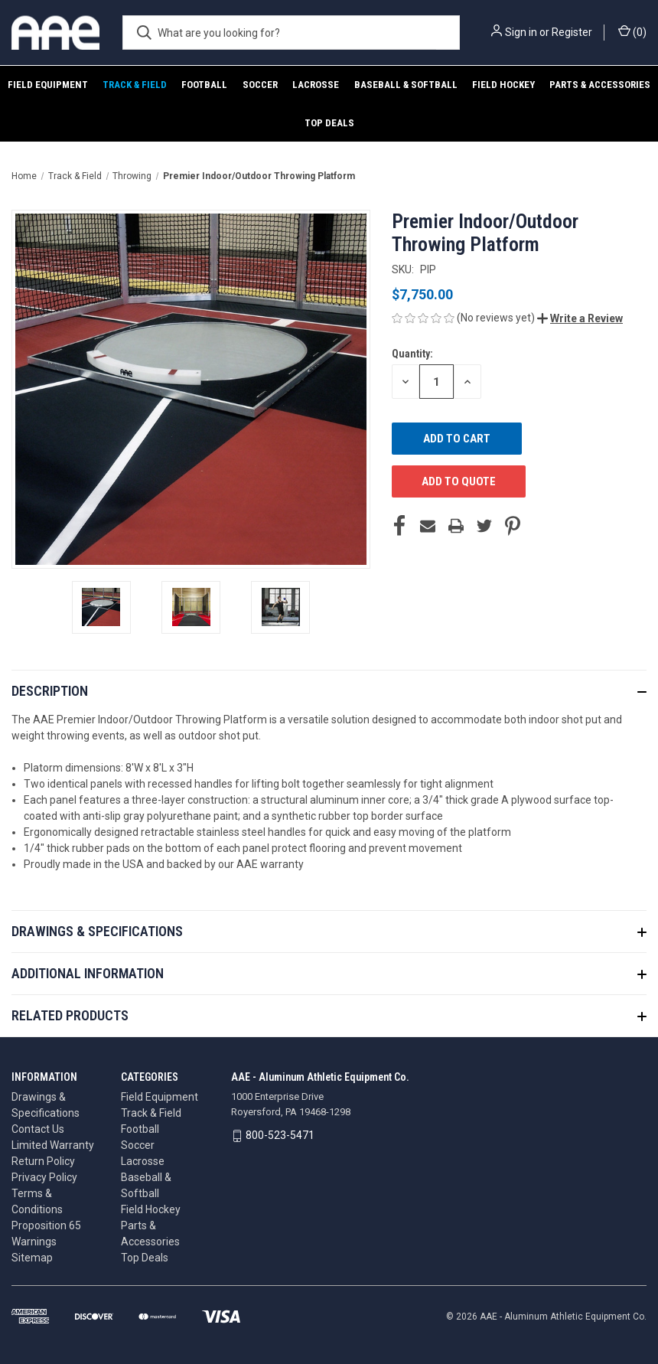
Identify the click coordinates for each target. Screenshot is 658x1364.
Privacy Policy (44, 1177)
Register (572, 32)
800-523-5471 (280, 1135)
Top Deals (329, 123)
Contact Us (37, 1129)
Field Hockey (503, 84)
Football (204, 84)
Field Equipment (48, 84)
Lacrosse (315, 84)
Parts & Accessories (599, 84)
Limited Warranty (52, 1145)
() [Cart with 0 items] (632, 31)
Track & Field (135, 84)
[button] (580, 318)
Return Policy (43, 1161)
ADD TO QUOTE (459, 481)
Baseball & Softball (406, 84)
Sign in (521, 32)
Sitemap (32, 1257)
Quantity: (412, 354)
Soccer (260, 84)
